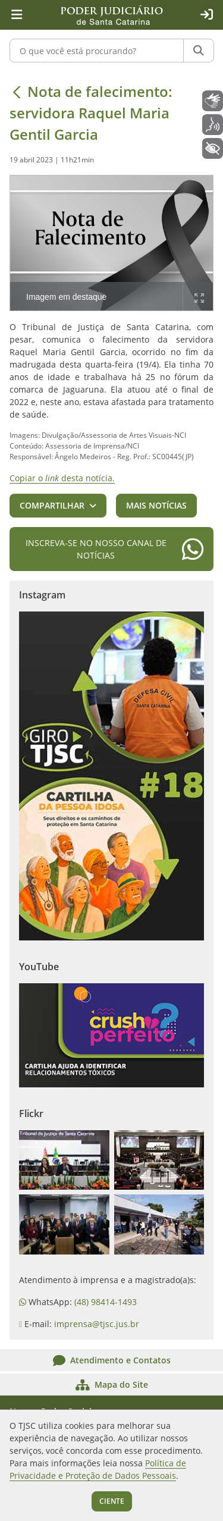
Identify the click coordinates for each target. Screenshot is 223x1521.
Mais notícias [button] (156, 505)
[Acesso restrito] (206, 14)
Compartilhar (52, 505)
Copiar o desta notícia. (62, 478)
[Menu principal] (16, 14)
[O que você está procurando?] (97, 50)
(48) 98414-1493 (105, 1301)
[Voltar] (17, 91)
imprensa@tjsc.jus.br (96, 1323)
